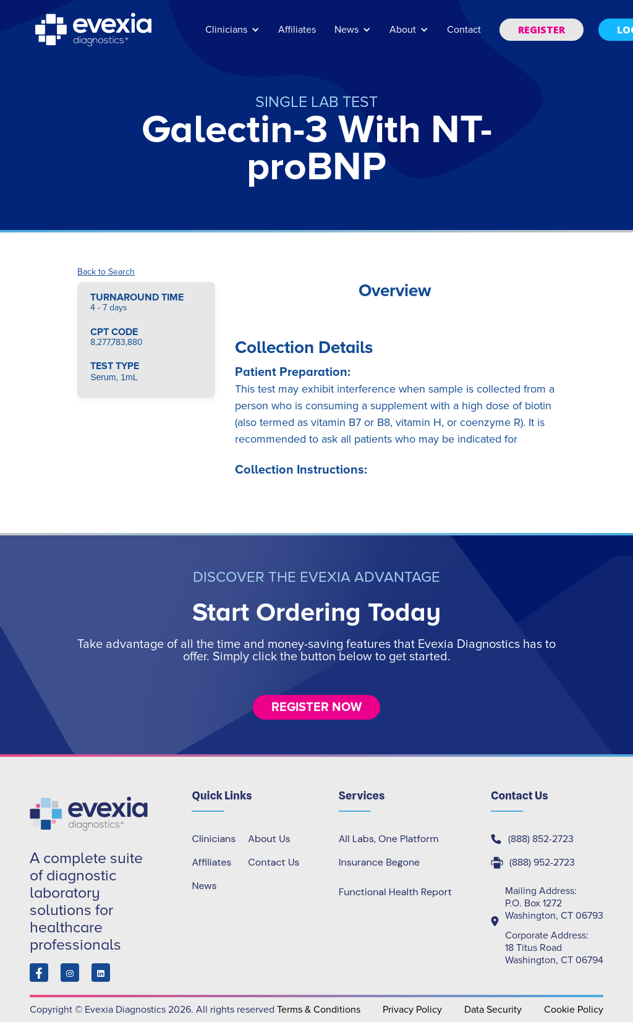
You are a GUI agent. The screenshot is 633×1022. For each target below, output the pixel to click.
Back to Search (106, 272)
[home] (94, 29)
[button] (232, 35)
